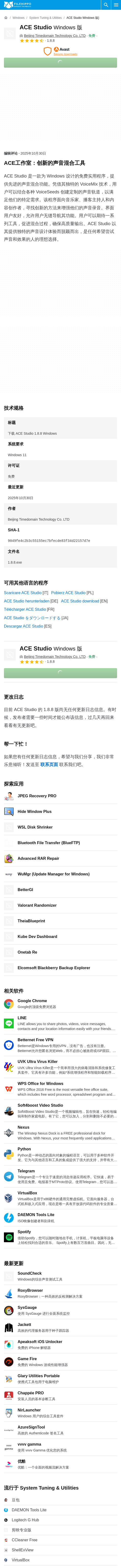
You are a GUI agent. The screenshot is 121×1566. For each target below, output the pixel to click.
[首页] (6, 18)
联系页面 (49, 764)
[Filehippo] (17, 5)
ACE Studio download (80, 601)
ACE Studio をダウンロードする (32, 618)
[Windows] (18, 18)
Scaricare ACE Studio (23, 593)
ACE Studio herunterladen (26, 601)
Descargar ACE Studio (23, 626)
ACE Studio (51, 27)
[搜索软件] (106, 5)
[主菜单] (116, 5)
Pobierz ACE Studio (68, 593)
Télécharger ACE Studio (25, 609)
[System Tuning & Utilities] (45, 18)
